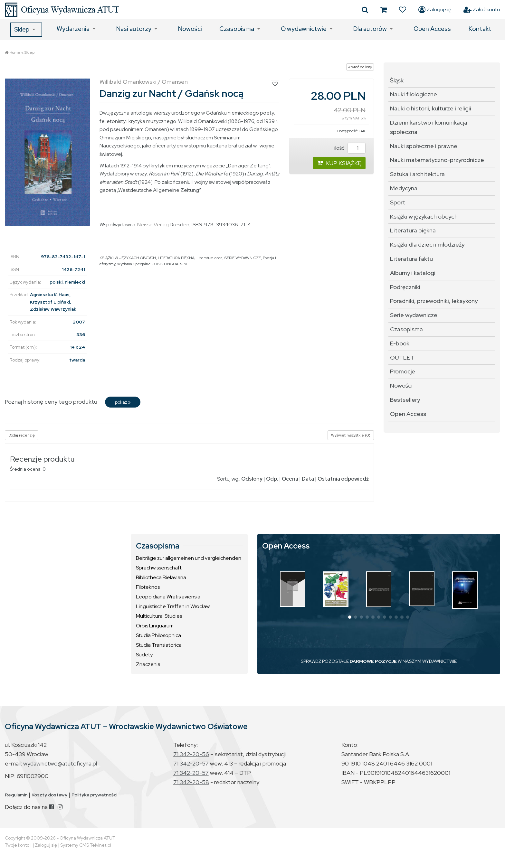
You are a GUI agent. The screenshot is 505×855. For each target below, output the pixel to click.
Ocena (290, 478)
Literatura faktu (411, 258)
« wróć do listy (360, 67)
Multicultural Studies (159, 616)
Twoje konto (17, 845)
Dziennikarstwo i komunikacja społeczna (428, 127)
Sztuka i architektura (417, 174)
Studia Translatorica (159, 645)
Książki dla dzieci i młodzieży (427, 244)
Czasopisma (236, 29)
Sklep (21, 29)
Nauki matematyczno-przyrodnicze (437, 160)
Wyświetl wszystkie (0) (350, 435)
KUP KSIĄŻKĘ (339, 163)
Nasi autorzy (133, 29)
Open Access (432, 29)
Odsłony (251, 478)
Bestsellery (405, 399)
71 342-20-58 (191, 782)
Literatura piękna (413, 230)
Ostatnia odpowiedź (343, 478)
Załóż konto (481, 9)
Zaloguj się (434, 9)
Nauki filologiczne (413, 94)
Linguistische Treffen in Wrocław (173, 606)
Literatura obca (209, 257)
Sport (397, 202)
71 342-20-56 (191, 754)
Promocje (402, 371)
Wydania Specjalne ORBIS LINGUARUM (152, 264)
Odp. (272, 478)
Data (308, 478)
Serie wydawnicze (413, 315)
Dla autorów (370, 29)
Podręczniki (405, 287)
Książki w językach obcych (424, 216)
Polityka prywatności (94, 795)
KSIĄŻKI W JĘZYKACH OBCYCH (128, 257)
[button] (349, 617)
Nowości (190, 29)
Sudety (144, 654)
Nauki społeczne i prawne (423, 146)
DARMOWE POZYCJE (373, 661)
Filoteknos (148, 587)
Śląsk (397, 80)
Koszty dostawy (49, 795)
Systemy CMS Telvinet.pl (85, 845)
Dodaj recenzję (21, 435)
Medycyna (403, 188)
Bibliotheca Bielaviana (161, 577)
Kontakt (480, 29)
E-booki (400, 343)
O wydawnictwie (304, 29)
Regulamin (16, 795)
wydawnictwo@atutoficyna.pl (60, 763)
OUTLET (402, 357)
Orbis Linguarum (155, 625)
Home (14, 52)
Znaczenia (148, 664)
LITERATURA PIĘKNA (176, 257)
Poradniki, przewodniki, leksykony (434, 301)
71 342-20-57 (191, 763)
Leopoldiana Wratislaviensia (168, 596)
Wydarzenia (73, 29)
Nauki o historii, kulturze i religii (430, 108)
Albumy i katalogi (412, 273)
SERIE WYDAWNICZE (242, 257)
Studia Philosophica (158, 635)
